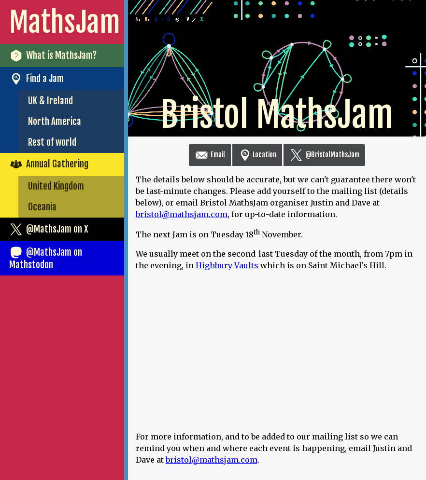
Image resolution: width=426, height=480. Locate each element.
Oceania (42, 207)
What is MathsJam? (53, 56)
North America (54, 121)
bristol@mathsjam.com (181, 214)
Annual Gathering (48, 164)
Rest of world (52, 142)
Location (257, 154)
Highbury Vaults (227, 265)
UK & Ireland (50, 101)
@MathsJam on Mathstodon (45, 258)
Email (210, 154)
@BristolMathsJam (324, 154)
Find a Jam (36, 79)
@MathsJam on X (48, 229)
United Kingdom (56, 186)
